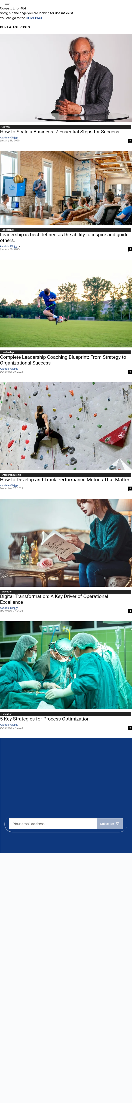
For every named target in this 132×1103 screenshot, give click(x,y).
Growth (5, 127)
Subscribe (109, 824)
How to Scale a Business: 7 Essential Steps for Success (59, 132)
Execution (6, 591)
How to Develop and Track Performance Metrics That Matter (64, 479)
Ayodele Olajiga (9, 137)
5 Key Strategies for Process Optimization (45, 719)
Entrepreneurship (11, 474)
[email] (53, 823)
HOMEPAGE (34, 18)
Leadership (7, 229)
